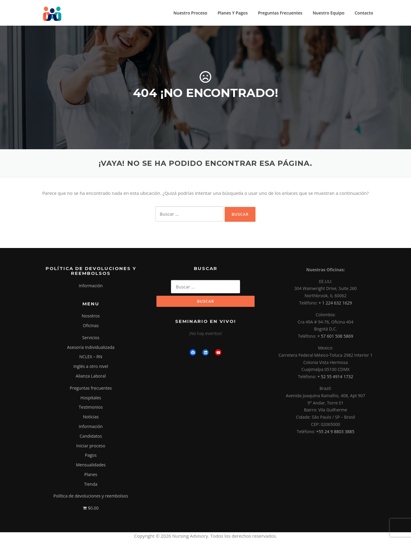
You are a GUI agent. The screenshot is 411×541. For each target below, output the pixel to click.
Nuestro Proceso (190, 13)
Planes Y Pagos (232, 13)
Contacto (364, 13)
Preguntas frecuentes (91, 389)
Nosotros (91, 317)
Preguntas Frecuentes (280, 13)
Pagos (91, 456)
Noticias (90, 417)
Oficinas (90, 326)
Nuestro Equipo (328, 13)
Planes (90, 475)
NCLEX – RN (90, 358)
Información (91, 286)
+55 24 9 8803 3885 (335, 432)
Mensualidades (91, 466)
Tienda (90, 485)
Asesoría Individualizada (90, 348)
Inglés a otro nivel (90, 367)
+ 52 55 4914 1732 (335, 377)
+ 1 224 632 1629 (335, 304)
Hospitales (90, 398)
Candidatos (91, 437)
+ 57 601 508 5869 (335, 337)
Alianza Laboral (91, 377)
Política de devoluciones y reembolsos (90, 497)
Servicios (90, 338)
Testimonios (91, 408)
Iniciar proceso (90, 446)
